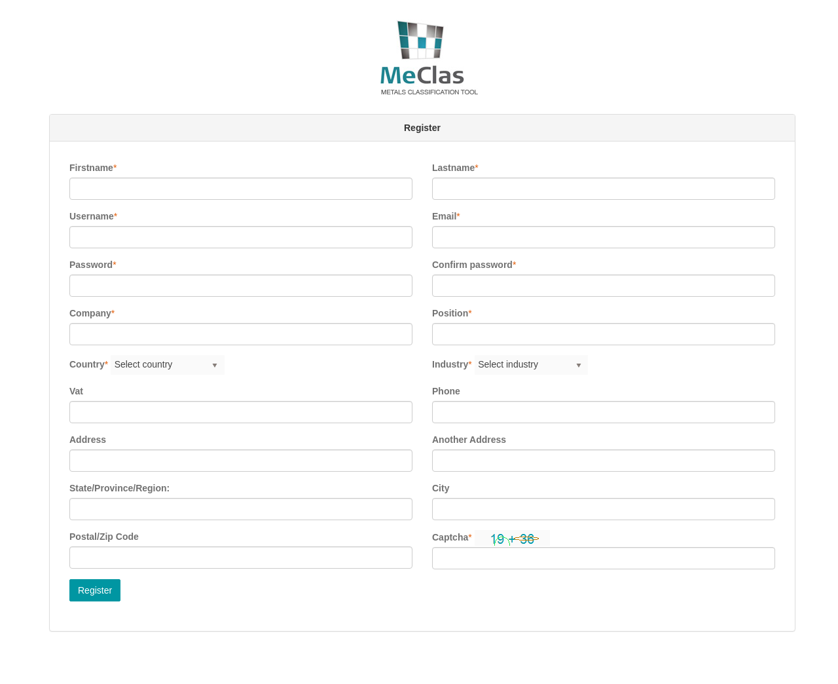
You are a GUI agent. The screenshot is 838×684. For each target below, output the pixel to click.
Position (450, 313)
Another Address (469, 439)
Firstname (91, 167)
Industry (450, 364)
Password (91, 264)
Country (87, 364)
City (440, 488)
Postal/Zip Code (104, 536)
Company (90, 313)
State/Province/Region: (119, 488)
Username (91, 216)
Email (444, 216)
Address (87, 439)
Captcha (450, 537)
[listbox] (168, 365)
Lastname (453, 167)
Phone (446, 391)
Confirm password (472, 264)
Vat (76, 391)
